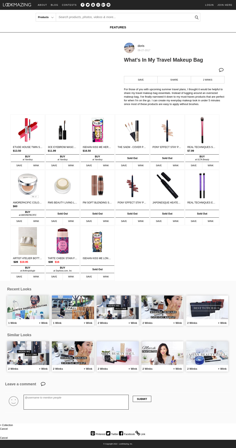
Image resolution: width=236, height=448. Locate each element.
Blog (54, 5)
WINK (36, 165)
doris (141, 45)
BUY (28, 158)
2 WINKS (207, 80)
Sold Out (132, 158)
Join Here (225, 5)
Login (209, 5)
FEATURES (118, 27)
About (42, 5)
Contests (69, 5)
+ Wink (43, 322)
